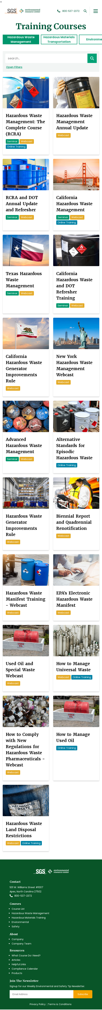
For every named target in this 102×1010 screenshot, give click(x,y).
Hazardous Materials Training (29, 918)
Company (18, 939)
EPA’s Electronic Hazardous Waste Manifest (74, 599)
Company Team (21, 944)
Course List (18, 909)
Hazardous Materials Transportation (59, 39)
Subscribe (83, 994)
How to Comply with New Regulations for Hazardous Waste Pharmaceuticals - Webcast (25, 750)
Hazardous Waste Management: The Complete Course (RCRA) (25, 125)
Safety (15, 927)
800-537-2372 (23, 896)
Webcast (27, 142)
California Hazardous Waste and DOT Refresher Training (74, 286)
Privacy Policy (38, 1004)
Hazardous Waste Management (21, 39)
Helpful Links (19, 965)
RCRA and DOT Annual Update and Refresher (22, 204)
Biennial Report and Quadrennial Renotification (74, 523)
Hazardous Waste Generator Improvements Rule (24, 526)
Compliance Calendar (25, 969)
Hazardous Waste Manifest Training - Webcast (25, 599)
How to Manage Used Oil (73, 738)
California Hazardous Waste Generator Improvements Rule (24, 369)
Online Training (16, 147)
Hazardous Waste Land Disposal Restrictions (24, 830)
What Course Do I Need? (26, 956)
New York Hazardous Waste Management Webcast (74, 366)
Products (17, 973)
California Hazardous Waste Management (74, 204)
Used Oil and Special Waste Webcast (20, 670)
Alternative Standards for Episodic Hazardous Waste (74, 449)
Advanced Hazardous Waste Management (24, 446)
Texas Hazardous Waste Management (24, 280)
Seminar (12, 142)
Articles (16, 960)
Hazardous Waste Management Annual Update (74, 122)
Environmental (20, 922)
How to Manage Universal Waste (73, 667)
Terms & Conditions (60, 1004)
